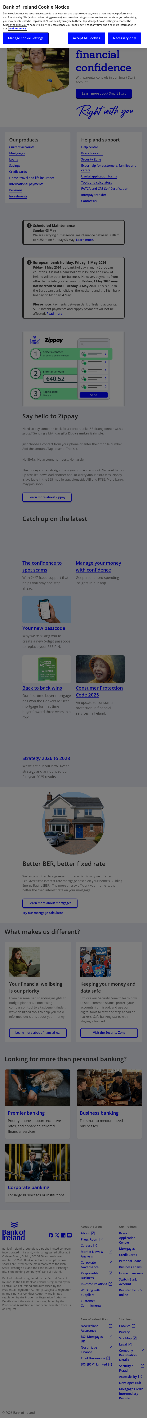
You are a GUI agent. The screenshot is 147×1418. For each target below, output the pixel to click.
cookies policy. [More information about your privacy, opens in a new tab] (18, 28)
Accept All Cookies (86, 38)
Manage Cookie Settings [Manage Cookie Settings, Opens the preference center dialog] (26, 38)
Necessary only (124, 38)
